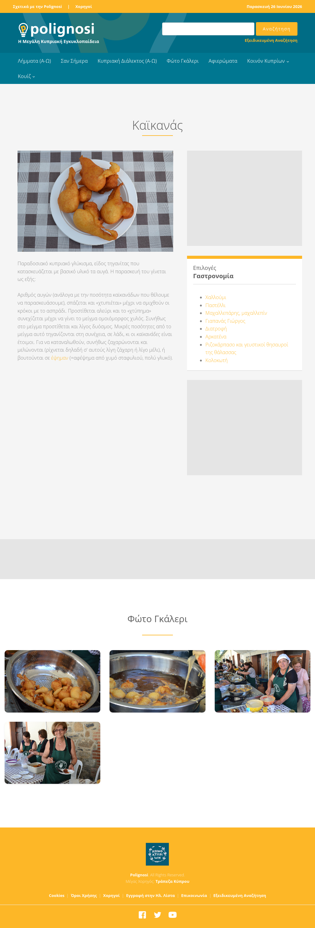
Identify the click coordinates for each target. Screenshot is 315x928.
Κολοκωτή (216, 360)
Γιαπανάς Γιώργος (225, 321)
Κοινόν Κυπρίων (266, 60)
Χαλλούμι (215, 297)
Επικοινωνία (194, 895)
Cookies (57, 895)
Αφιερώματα (223, 60)
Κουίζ (24, 76)
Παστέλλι (215, 305)
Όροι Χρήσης (84, 895)
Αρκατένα (215, 336)
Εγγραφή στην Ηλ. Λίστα (150, 895)
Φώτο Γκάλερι (183, 60)
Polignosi (139, 875)
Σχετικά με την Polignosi (37, 6)
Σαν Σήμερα (74, 60)
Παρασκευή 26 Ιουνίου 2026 (274, 6)
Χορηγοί (83, 6)
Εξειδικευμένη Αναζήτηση (271, 40)
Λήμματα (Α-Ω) (34, 60)
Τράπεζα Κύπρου (172, 881)
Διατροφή (216, 328)
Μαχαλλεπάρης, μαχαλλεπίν (236, 313)
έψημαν (59, 357)
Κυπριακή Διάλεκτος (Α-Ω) (127, 60)
